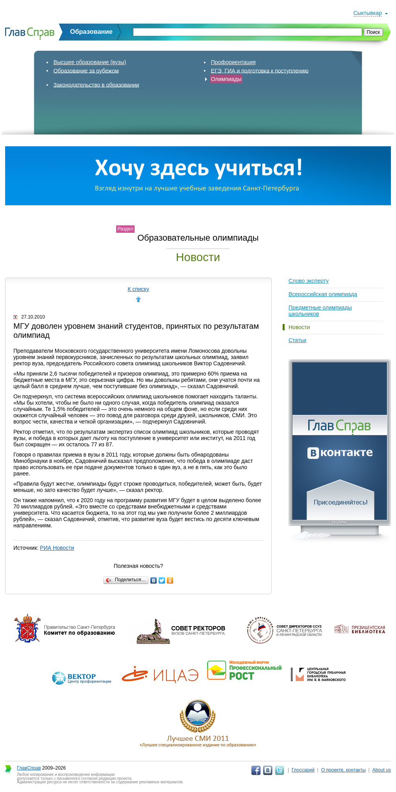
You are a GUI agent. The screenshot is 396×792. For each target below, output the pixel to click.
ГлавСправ (29, 768)
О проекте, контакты (343, 770)
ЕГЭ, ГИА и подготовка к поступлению (260, 70)
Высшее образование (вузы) (90, 62)
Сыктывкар (367, 13)
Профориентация (233, 62)
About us (381, 770)
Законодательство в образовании (96, 84)
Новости (299, 327)
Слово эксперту (309, 281)
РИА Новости (57, 548)
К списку (138, 289)
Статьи (297, 340)
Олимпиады (226, 79)
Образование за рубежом (86, 70)
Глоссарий (303, 770)
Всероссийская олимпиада (323, 294)
